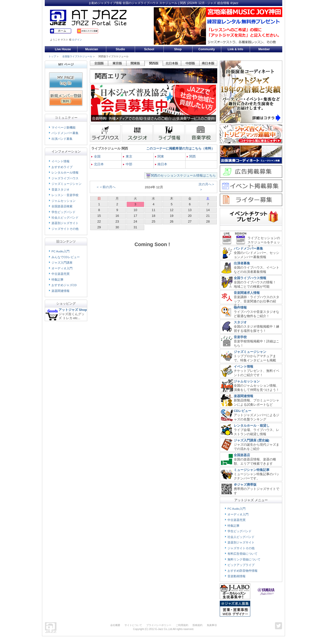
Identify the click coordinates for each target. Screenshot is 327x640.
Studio (120, 49)
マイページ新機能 (64, 127)
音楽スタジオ (61, 189)
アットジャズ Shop (72, 310)
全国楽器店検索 (62, 206)
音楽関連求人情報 (247, 293)
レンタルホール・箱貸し (252, 425)
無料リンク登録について (244, 559)
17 (135, 216)
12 (171, 210)
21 (208, 216)
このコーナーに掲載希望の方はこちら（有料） (180, 148)
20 (190, 216)
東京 (127, 156)
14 (208, 210)
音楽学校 (240, 337)
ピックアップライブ (241, 564)
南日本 (161, 164)
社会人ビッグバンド (65, 217)
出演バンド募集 (62, 138)
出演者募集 (242, 263)
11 (153, 210)
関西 (191, 156)
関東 (159, 156)
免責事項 (212, 625)
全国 (95, 156)
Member (264, 49)
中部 (127, 164)
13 (190, 210)
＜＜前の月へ (106, 187)
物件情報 (240, 307)
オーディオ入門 (62, 268)
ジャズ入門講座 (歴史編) (251, 440)
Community (206, 49)
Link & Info (235, 49)
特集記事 (58, 279)
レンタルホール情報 (65, 172)
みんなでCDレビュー (66, 257)
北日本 (97, 164)
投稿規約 (197, 625)
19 (171, 216)
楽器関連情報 (61, 290)
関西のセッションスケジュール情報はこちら (183, 175)
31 (135, 227)
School (149, 49)
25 (153, 221)
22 (99, 221)
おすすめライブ (62, 167)
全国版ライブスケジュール (77, 56)
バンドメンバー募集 (65, 133)
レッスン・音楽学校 (65, 195)
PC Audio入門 (61, 251)
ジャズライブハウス (65, 178)
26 (171, 221)
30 (117, 227)
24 (135, 221)
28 (208, 221)
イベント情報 (61, 161)
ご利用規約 (182, 625)
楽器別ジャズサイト (65, 223)
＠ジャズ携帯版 (245, 484)
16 (117, 216)
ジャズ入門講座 (62, 262)
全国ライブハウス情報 (250, 278)
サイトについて (133, 625)
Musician (91, 49)
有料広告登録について (243, 553)
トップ (52, 56)
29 (99, 227)
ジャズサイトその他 (65, 228)
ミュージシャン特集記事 (252, 470)
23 (117, 221)
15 (99, 216)
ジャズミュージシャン (67, 183)
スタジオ (240, 322)
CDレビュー (242, 411)
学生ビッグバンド (64, 212)
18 (153, 216)
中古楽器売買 (61, 273)
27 (190, 221)
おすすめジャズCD (64, 285)
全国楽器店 (242, 455)
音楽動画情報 (237, 576)
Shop (178, 49)
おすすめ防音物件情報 (243, 570)
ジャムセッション (64, 200)
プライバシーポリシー (158, 625)
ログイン (77, 39)
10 (135, 210)
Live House (63, 49)
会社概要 (115, 625)
